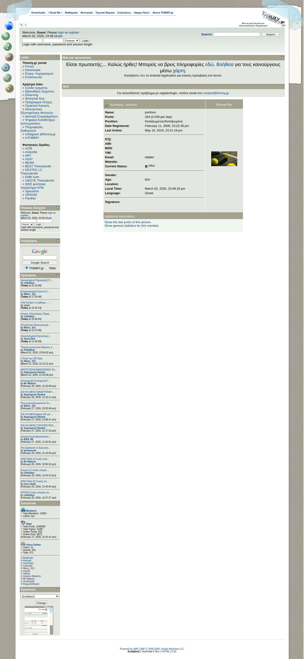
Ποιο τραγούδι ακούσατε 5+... (36, 403)
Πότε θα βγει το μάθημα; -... (35, 302)
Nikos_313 (29, 294)
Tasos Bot (29, 338)
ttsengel (27, 560)
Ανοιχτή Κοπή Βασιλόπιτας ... (36, 436)
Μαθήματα (71, 12)
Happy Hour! (142, 12)
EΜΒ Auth (32, 177)
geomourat (30, 450)
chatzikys (29, 283)
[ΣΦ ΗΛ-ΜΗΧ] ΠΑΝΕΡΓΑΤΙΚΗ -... (38, 392)
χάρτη (179, 70)
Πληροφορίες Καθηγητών (32, 128)
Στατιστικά (28, 503)
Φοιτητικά (87, 12)
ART (28, 155)
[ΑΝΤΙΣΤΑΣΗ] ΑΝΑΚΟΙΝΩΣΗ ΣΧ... (39, 369)
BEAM (29, 162)
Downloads (38, 12)
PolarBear (29, 350)
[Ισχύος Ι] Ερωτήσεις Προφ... (36, 314)
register (74, 32)
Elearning (31, 95)
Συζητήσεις (124, 12)
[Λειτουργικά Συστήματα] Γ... (35, 381)
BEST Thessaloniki (38, 166)
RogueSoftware (31, 584)
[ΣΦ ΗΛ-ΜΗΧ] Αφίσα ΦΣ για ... (37, 414)
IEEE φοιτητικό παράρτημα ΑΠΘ (33, 185)
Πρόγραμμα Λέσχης (38, 102)
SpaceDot (32, 191)
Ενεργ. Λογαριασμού (39, 73)
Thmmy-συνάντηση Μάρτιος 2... (37, 347)
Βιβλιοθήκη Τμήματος (39, 91)
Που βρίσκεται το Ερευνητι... (35, 448)
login (61, 32)
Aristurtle (31, 152)
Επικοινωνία (33, 77)
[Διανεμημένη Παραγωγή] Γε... (36, 280)
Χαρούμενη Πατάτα (34, 372)
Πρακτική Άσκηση (37, 105)
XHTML (166, 651)
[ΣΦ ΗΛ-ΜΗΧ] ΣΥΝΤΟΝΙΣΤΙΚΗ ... (38, 425)
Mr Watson (30, 383)
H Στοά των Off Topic (32, 358)
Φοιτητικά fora (34, 98)
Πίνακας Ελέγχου (33, 208)
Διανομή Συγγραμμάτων (41, 116)
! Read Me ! (55, 12)
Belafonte (28, 558)
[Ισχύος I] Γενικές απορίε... (34, 470)
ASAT (29, 159)
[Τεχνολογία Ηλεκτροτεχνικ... (35, 325)
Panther (30, 198)
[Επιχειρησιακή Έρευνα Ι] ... (35, 291)
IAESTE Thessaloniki (39, 180)
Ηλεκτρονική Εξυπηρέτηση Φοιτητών (37, 111)
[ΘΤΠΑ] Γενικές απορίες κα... (36, 492)
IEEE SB (28, 439)
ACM (28, 148)
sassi (27, 305)
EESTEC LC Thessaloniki (31, 171)
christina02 (28, 581)
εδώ (209, 64)
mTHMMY (32, 137)
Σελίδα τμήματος (36, 88)
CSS (173, 651)
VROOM (31, 195)
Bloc (157, 651)
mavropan (28, 563)
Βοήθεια (224, 64)
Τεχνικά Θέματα (105, 12)
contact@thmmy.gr (216, 93)
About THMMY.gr (162, 12)
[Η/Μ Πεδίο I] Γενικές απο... (35, 459)
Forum (29, 66)
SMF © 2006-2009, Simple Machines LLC (162, 649)
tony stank (30, 484)
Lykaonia (28, 565)
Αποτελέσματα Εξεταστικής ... (36, 336)
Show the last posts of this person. (128, 222)
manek (26, 571)
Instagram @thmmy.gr (40, 134)
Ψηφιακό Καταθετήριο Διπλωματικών (38, 121)
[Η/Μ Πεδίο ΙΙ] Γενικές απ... (35, 481)
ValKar (26, 573)
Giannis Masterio (32, 576)
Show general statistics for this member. (131, 225)
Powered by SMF (129, 649)
